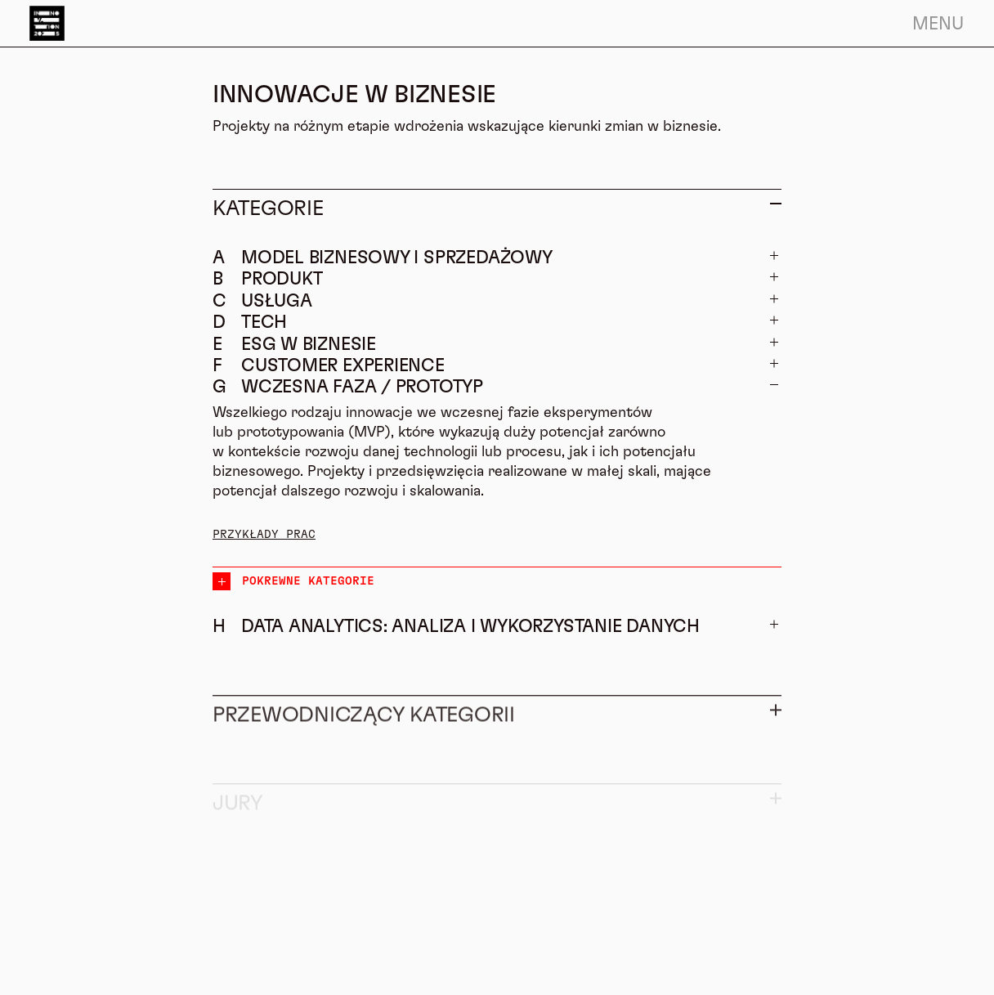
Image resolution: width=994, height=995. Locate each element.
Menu (938, 24)
